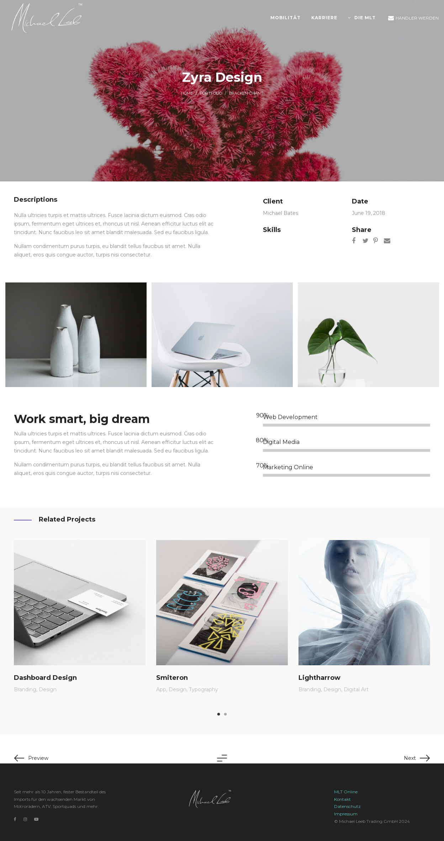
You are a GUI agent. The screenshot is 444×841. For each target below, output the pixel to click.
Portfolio (211, 93)
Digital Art (356, 689)
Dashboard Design (45, 677)
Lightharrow (319, 677)
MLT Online (346, 791)
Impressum (346, 813)
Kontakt (342, 799)
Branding (25, 689)
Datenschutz (347, 806)
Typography (203, 689)
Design (48, 689)
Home (187, 93)
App (161, 689)
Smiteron (172, 677)
